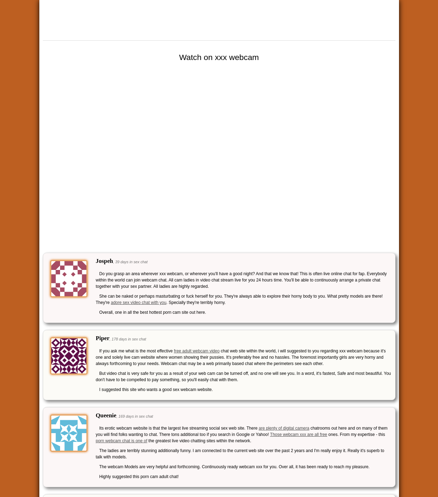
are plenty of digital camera (284, 428)
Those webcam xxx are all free (298, 434)
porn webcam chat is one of (122, 440)
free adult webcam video (197, 351)
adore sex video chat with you (138, 302)
